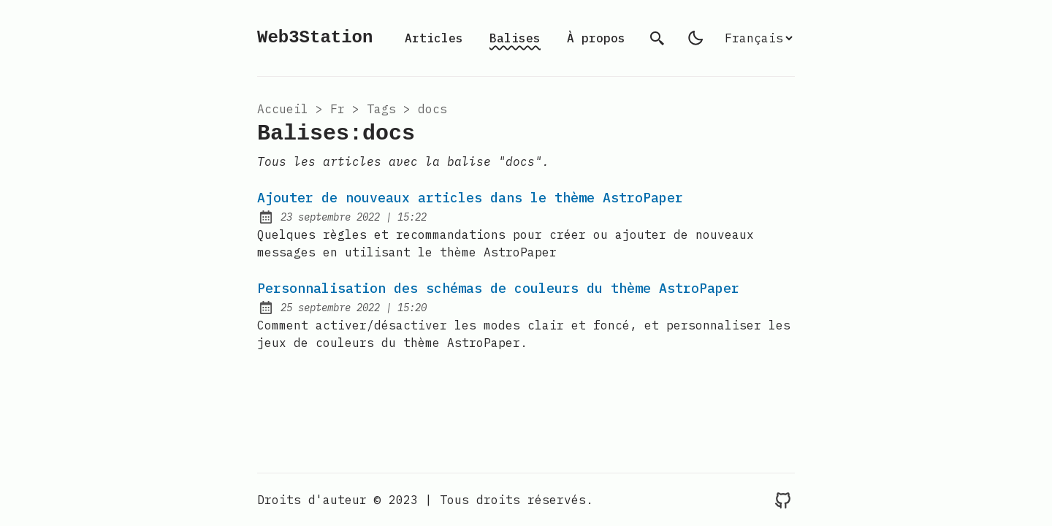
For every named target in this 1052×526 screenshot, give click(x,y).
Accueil (282, 109)
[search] (657, 38)
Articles (434, 38)
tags (381, 109)
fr (337, 109)
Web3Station (315, 38)
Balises (515, 38)
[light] (695, 38)
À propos (596, 38)
